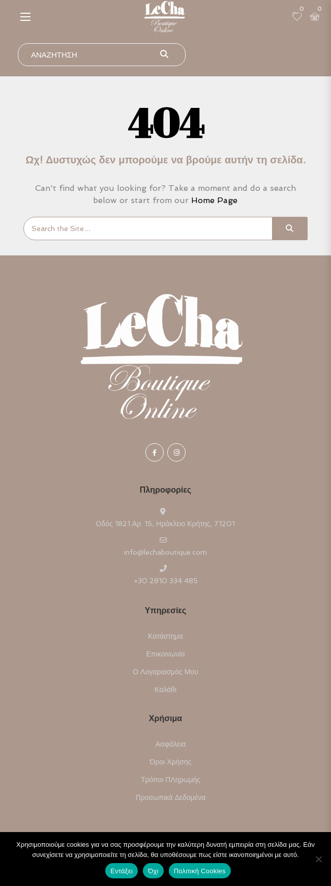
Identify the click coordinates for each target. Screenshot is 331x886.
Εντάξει (121, 871)
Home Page (214, 200)
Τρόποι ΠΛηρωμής (170, 780)
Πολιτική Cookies (200, 871)
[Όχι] (318, 859)
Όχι (153, 871)
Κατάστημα (165, 636)
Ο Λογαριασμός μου (165, 672)
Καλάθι (165, 689)
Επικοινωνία (165, 654)
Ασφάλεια (171, 744)
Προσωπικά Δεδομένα (171, 797)
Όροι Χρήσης (171, 762)
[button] (25, 16)
